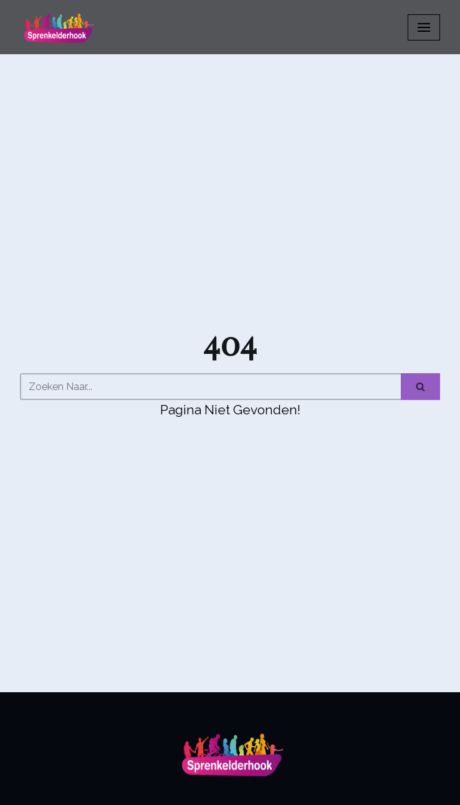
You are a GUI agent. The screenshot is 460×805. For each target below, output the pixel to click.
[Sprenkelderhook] (57, 27)
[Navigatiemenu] (424, 27)
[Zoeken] (210, 386)
